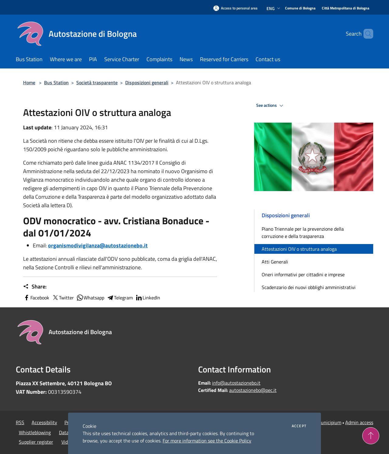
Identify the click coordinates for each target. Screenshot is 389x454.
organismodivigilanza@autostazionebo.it (98, 245)
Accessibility (44, 422)
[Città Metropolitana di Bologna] (345, 8)
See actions (270, 105)
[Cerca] (366, 33)
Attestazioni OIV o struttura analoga (299, 249)
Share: (34, 286)
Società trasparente (97, 82)
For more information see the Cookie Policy (207, 440)
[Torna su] (370, 435)
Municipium (329, 422)
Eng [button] (274, 8)
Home (29, 82)
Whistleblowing (35, 432)
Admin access (359, 422)
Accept (299, 426)
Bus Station (56, 82)
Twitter (63, 297)
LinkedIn (147, 297)
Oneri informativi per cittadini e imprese (303, 274)
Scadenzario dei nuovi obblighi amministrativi (309, 287)
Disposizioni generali (146, 82)
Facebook (36, 297)
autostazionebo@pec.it (253, 390)
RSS (20, 422)
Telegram (120, 297)
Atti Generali (275, 261)
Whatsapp (90, 297)
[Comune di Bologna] (300, 8)
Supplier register (36, 441)
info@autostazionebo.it (236, 382)
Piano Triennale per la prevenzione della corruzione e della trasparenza (303, 232)
